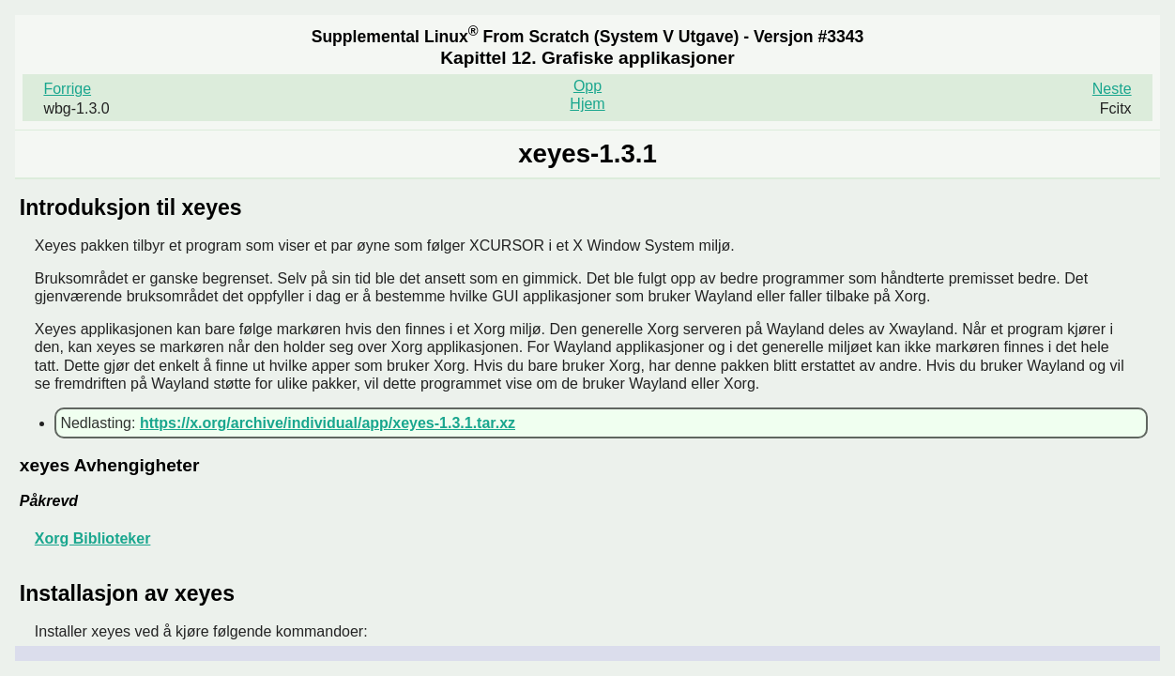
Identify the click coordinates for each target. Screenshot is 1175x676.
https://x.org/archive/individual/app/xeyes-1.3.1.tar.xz (327, 423)
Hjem (587, 104)
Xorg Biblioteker (93, 538)
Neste (1112, 89)
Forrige (67, 89)
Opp (587, 86)
